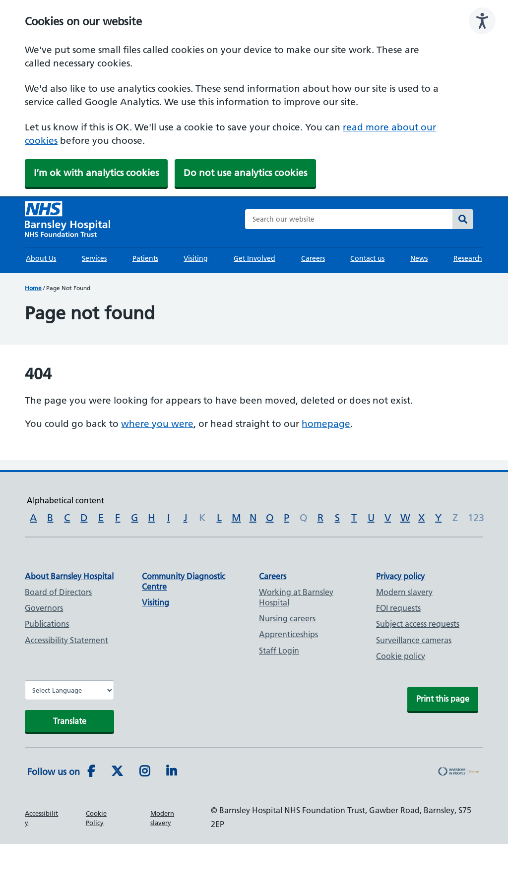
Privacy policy (400, 576)
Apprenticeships (288, 634)
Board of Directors (58, 592)
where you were (157, 423)
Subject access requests (417, 624)
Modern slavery (404, 592)
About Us (41, 258)
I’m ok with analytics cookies (96, 173)
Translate (69, 721)
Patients (145, 258)
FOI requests (398, 608)
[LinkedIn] (171, 771)
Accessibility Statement (66, 640)
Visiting (196, 258)
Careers (313, 258)
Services (94, 258)
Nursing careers (287, 618)
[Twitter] (117, 771)
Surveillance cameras (413, 640)
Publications (47, 624)
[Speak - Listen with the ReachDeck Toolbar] (482, 20)
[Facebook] (91, 771)
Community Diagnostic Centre (183, 581)
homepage (326, 423)
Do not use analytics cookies (245, 173)
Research (467, 258)
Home (33, 288)
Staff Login (279, 651)
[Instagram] (144, 771)
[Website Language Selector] (69, 690)
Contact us (367, 258)
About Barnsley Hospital (69, 576)
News (419, 258)
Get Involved (254, 258)
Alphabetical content (65, 500)
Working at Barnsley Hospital (296, 597)
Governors (44, 608)
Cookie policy (400, 656)
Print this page (442, 699)
